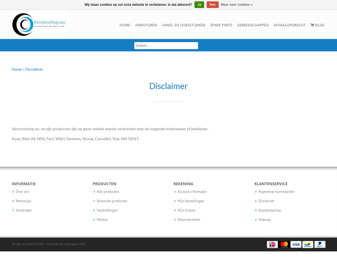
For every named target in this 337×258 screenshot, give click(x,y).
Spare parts (221, 25)
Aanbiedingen (107, 210)
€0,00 (317, 25)
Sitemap (265, 219)
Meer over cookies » (237, 5)
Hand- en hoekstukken (184, 25)
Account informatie (192, 191)
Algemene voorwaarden (277, 191)
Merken (102, 219)
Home (125, 25)
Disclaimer (34, 69)
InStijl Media (35, 244)
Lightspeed (72, 244)
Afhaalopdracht (290, 25)
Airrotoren (146, 25)
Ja (199, 5)
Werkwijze (23, 201)
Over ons (22, 191)
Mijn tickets (186, 210)
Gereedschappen (252, 25)
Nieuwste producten (112, 201)
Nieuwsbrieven (189, 219)
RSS (83, 244)
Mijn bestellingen (191, 201)
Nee (213, 5)
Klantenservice (270, 210)
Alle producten (108, 191)
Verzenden (24, 210)
